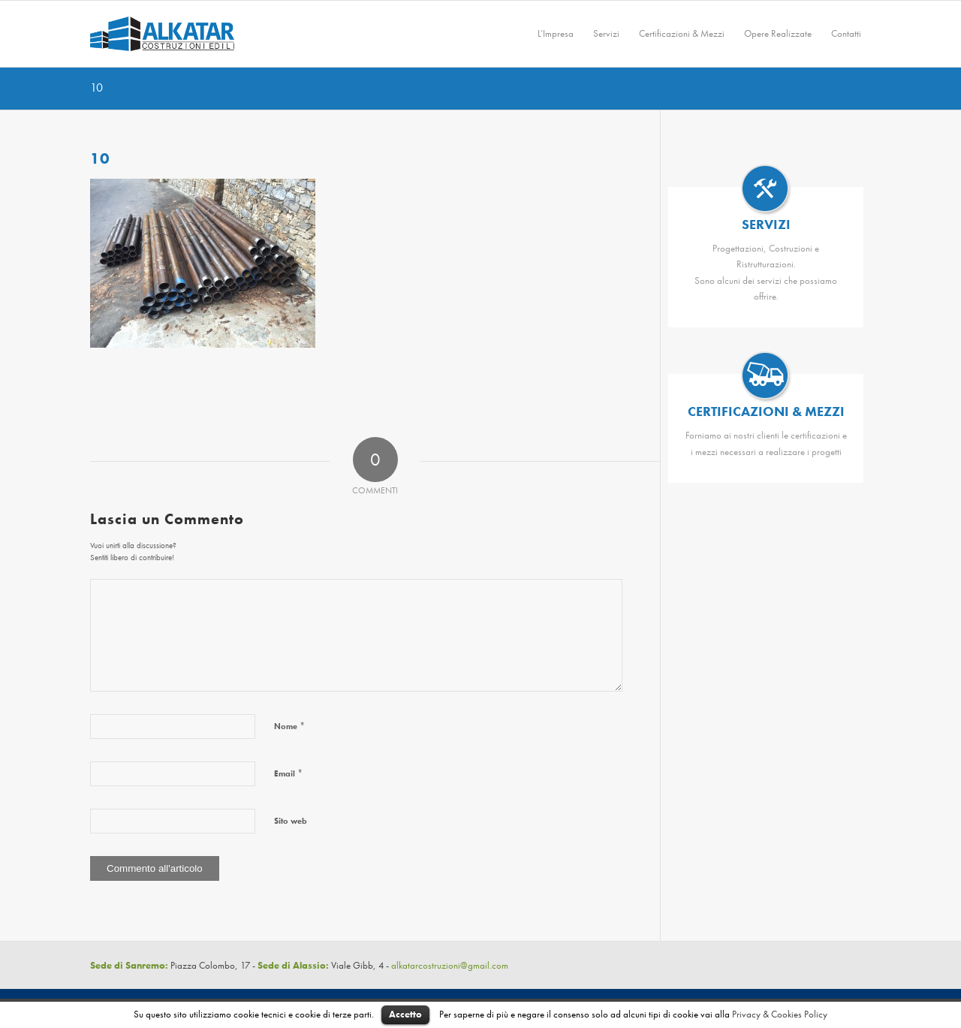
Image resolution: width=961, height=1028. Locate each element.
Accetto (405, 1014)
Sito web (290, 820)
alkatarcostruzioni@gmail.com (449, 965)
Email (288, 773)
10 (96, 87)
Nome (289, 725)
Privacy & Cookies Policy (779, 1014)
